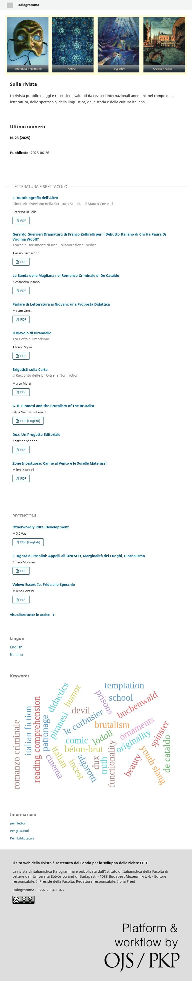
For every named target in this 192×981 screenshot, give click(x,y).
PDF (23, 220)
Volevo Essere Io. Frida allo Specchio (43, 584)
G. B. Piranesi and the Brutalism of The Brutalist (53, 405)
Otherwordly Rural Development (40, 527)
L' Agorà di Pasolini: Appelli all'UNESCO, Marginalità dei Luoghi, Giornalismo (78, 555)
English (16, 647)
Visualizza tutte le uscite (30, 614)
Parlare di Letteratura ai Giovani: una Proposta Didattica (61, 304)
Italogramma (28, 5)
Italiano (16, 654)
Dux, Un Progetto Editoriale (36, 434)
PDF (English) (30, 421)
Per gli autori (19, 830)
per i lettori (18, 823)
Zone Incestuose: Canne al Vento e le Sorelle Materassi (59, 463)
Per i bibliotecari (22, 838)
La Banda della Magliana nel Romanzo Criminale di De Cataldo (65, 275)
